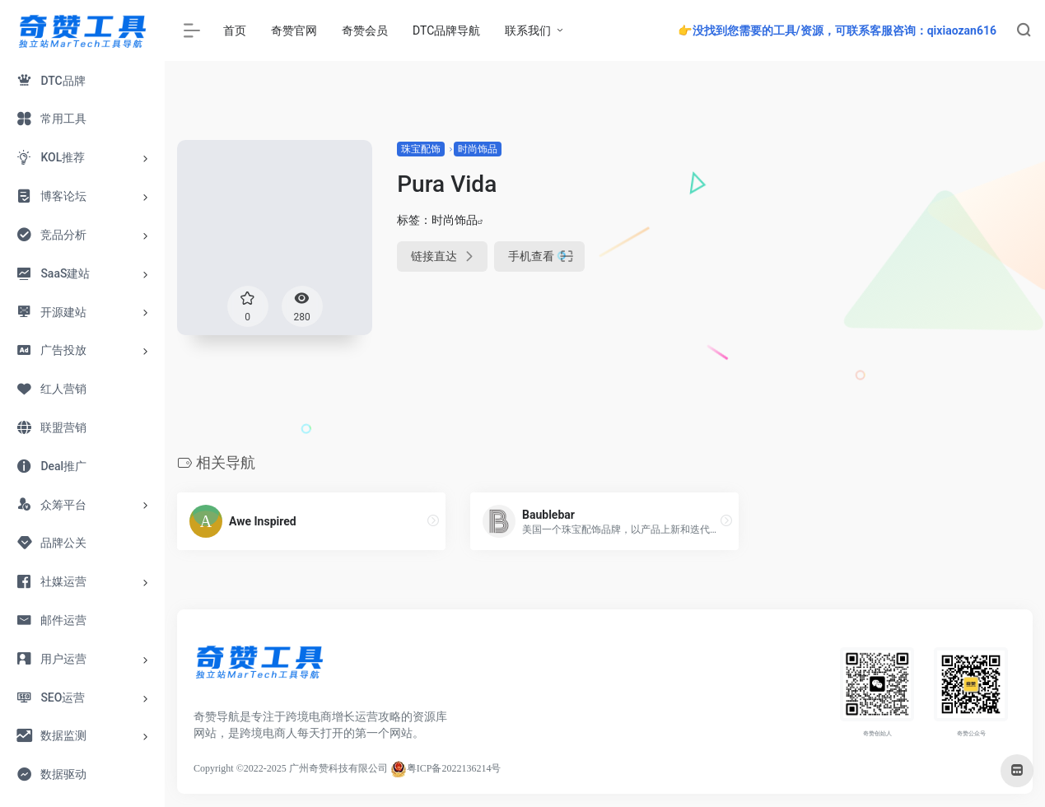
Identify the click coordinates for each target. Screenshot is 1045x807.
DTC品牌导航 (446, 30)
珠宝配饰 (421, 149)
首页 (234, 30)
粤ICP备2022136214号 (454, 768)
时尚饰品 (477, 149)
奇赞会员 (365, 30)
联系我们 (528, 30)
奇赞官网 (294, 30)
